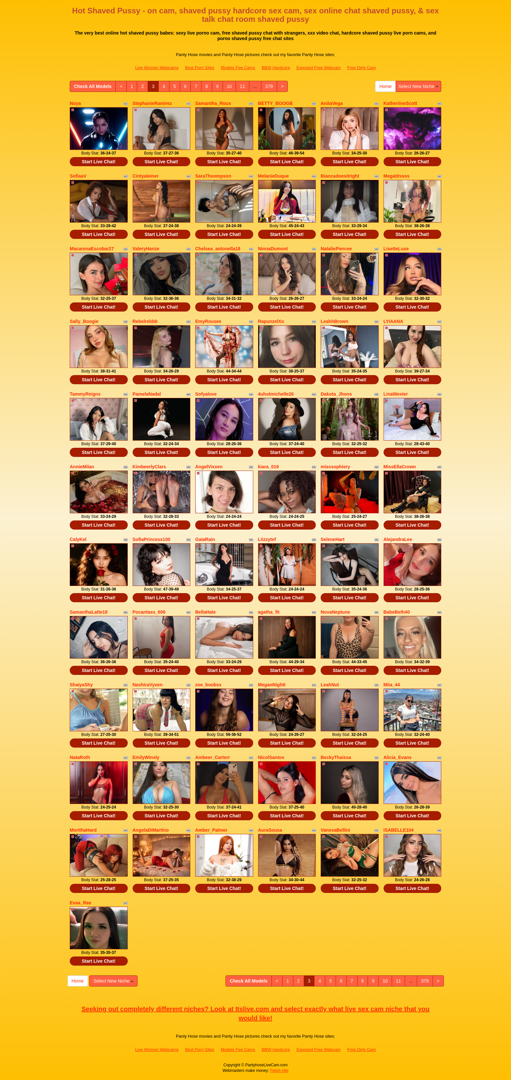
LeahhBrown (334, 321)
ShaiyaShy (81, 684)
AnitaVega (332, 103)
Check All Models (92, 86)
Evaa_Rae (80, 902)
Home (385, 86)
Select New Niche (418, 86)
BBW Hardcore (276, 67)
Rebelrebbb (145, 321)
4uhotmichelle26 (276, 394)
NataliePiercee (336, 248)
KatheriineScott (400, 103)
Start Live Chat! (98, 161)
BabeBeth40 (397, 612)
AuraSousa (270, 830)
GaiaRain (205, 539)
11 (242, 86)
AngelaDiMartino (151, 830)
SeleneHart (332, 539)
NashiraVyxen (148, 684)
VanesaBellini (335, 830)
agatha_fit (269, 612)
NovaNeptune (335, 612)
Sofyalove (206, 394)
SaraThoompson (213, 176)
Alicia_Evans (398, 757)
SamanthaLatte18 (89, 612)
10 (229, 86)
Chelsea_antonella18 (218, 248)
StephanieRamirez (152, 103)
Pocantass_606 (149, 612)
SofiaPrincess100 (151, 539)
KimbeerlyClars (149, 466)
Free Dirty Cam (361, 67)
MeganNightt (272, 684)
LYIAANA (393, 321)
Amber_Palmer (211, 830)
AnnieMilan (82, 466)
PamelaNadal (147, 394)
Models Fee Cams (238, 67)
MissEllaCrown (400, 466)
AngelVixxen (209, 466)
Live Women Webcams (157, 67)
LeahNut (330, 684)
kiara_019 (268, 466)
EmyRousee (208, 321)
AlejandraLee (398, 539)
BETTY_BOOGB (275, 103)
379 (269, 86)
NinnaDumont (273, 248)
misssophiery (335, 466)
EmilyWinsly (146, 757)
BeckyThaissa (336, 757)
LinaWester (396, 394)
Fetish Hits (279, 1070)
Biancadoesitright (340, 176)
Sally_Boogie (84, 321)
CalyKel (78, 539)
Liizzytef (267, 539)
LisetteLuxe (396, 248)
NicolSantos (271, 757)
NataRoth (80, 757)
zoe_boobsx (208, 684)
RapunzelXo (271, 321)
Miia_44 (392, 684)
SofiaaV (78, 176)
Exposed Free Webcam (319, 67)
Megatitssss (397, 176)
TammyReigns (85, 394)
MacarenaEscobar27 (92, 248)
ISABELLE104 (399, 830)
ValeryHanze (146, 248)
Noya (75, 103)
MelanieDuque (273, 176)
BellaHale (205, 612)
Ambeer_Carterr (212, 757)
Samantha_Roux (213, 103)
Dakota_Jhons (336, 394)
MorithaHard (83, 830)
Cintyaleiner (146, 176)
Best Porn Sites (199, 67)
